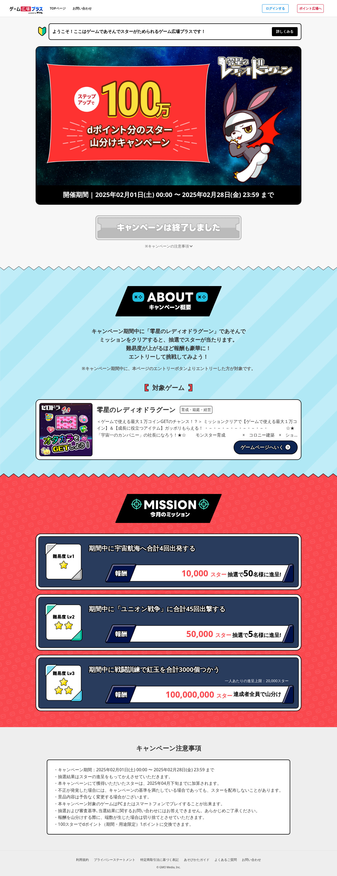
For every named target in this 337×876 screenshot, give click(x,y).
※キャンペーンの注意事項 (167, 246)
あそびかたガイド (196, 859)
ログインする (275, 8)
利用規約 (82, 859)
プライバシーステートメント (114, 859)
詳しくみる (284, 31)
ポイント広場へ (310, 8)
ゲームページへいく (266, 447)
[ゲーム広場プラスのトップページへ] (26, 8)
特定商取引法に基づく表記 (159, 859)
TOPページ (58, 8)
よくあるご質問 (225, 859)
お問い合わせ (82, 8)
